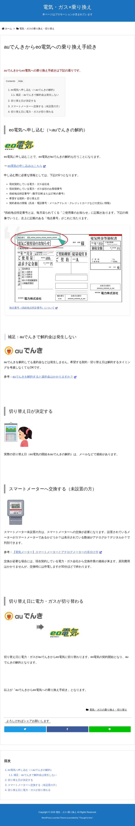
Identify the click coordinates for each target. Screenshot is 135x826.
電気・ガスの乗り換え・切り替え (37, 28)
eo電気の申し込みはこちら (25, 165)
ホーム (8, 28)
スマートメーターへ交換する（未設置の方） (34, 106)
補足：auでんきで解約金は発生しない (35, 94)
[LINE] (110, 729)
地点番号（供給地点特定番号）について (31, 307)
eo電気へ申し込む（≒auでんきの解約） (32, 89)
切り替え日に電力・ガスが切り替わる (31, 111)
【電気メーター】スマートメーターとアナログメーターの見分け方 (55, 552)
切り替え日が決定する (22, 100)
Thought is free (85, 818)
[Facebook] (67, 729)
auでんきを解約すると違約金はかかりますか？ (43, 376)
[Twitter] (25, 729)
